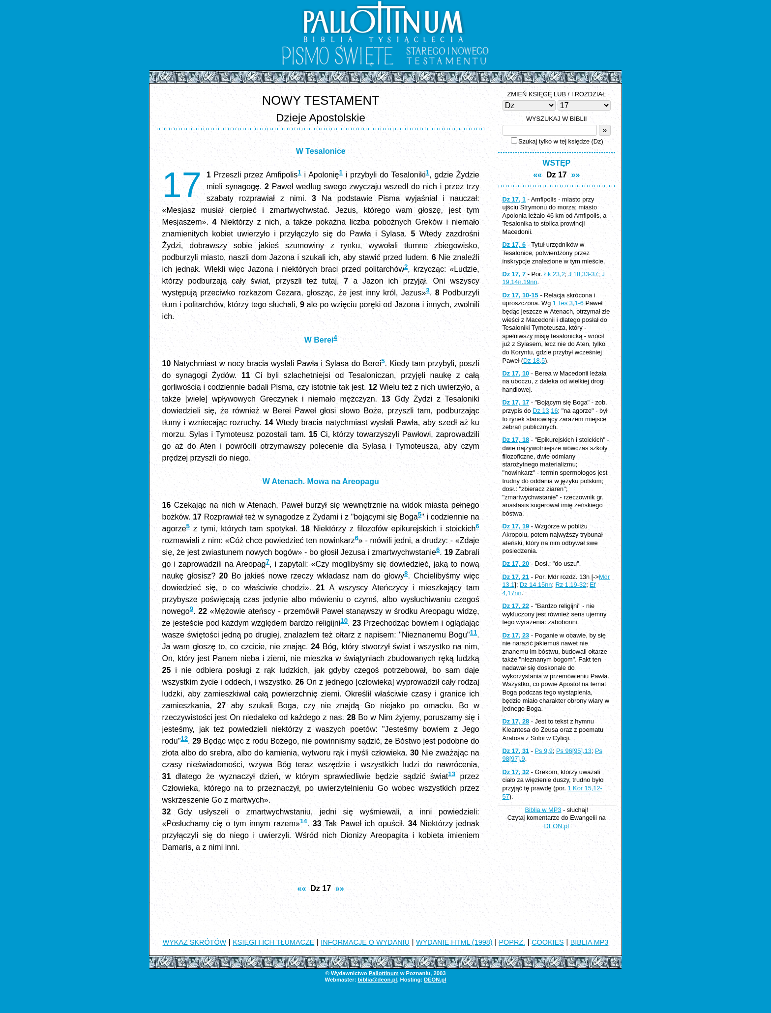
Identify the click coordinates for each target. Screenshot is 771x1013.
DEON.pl (556, 826)
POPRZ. (512, 942)
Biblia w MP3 (543, 809)
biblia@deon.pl (377, 980)
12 (184, 738)
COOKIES (548, 942)
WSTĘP (556, 163)
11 (473, 632)
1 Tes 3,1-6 (568, 303)
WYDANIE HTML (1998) (454, 942)
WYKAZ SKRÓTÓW (195, 942)
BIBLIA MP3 (589, 942)
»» (339, 888)
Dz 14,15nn (536, 584)
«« (301, 888)
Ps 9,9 (544, 750)
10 (344, 620)
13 (451, 774)
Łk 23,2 (554, 274)
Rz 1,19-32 (571, 584)
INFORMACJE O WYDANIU (365, 942)
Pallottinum (384, 973)
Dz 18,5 (534, 360)
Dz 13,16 (545, 410)
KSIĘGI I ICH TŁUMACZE (273, 942)
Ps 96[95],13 (574, 750)
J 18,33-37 (583, 274)
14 (303, 821)
